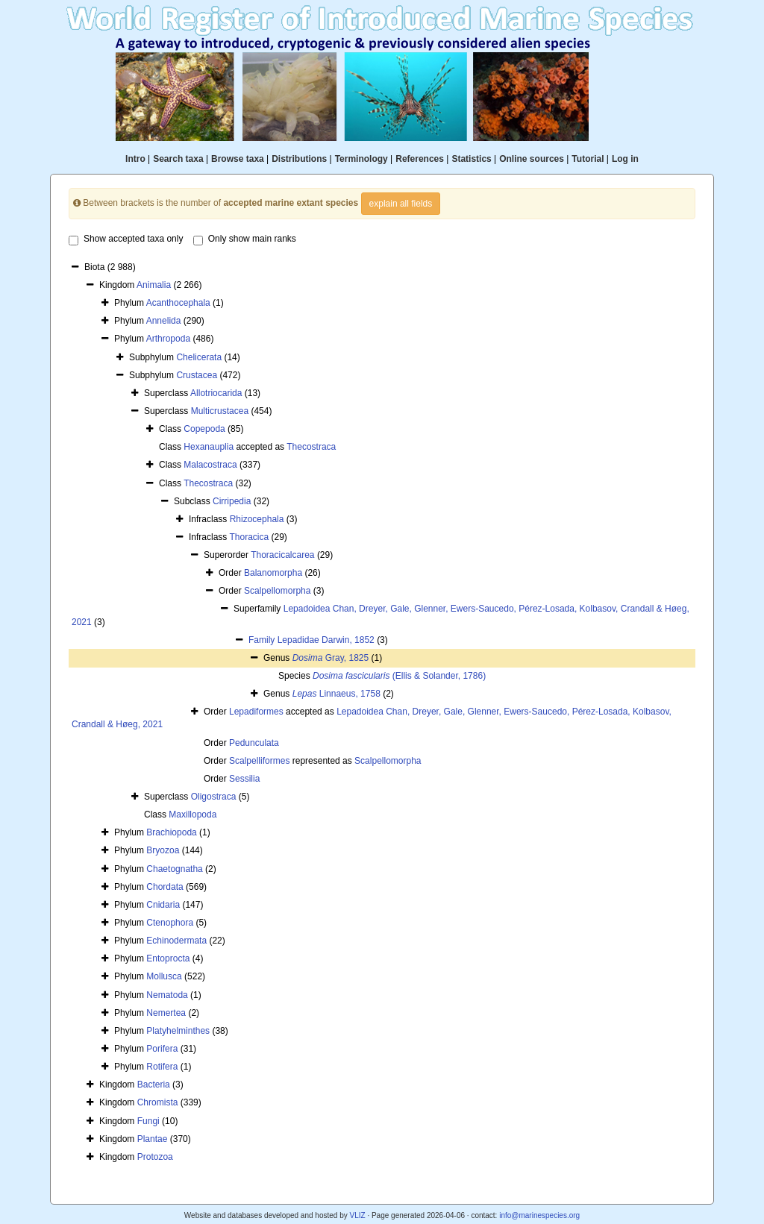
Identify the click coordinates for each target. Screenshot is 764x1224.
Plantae (152, 1139)
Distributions (299, 159)
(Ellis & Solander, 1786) (399, 676)
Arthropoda (168, 338)
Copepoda (204, 429)
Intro (135, 159)
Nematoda (166, 995)
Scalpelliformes (259, 761)
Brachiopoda (171, 832)
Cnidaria (163, 905)
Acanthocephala (178, 303)
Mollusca (163, 976)
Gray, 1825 (330, 658)
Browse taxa (237, 159)
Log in (625, 159)
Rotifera (162, 1066)
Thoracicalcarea (282, 555)
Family (263, 640)
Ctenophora (169, 922)
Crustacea (196, 375)
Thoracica (249, 537)
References (419, 159)
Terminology (361, 159)
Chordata (164, 887)
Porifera (162, 1048)
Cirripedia (232, 501)
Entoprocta (168, 958)
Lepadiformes (256, 711)
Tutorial (588, 159)
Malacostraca (210, 464)
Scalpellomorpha (277, 591)
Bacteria (153, 1084)
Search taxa (178, 159)
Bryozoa (162, 850)
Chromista (157, 1102)
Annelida (163, 321)
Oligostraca (214, 796)
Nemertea (166, 1013)
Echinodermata (176, 940)
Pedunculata (254, 743)
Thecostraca (311, 447)
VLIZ (357, 1215)
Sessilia (244, 778)
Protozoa (155, 1157)
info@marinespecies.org (539, 1215)
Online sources (531, 159)
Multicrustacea (219, 411)
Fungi (148, 1121)
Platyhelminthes (178, 1031)
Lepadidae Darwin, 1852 (326, 640)
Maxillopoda (192, 814)
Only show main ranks (244, 239)
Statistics (471, 159)
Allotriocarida (216, 393)
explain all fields (401, 203)
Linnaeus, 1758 (336, 693)
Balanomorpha (273, 573)
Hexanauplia (209, 447)
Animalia (154, 285)
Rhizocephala (257, 519)
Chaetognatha (174, 869)
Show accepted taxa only (126, 239)
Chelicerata (199, 357)
